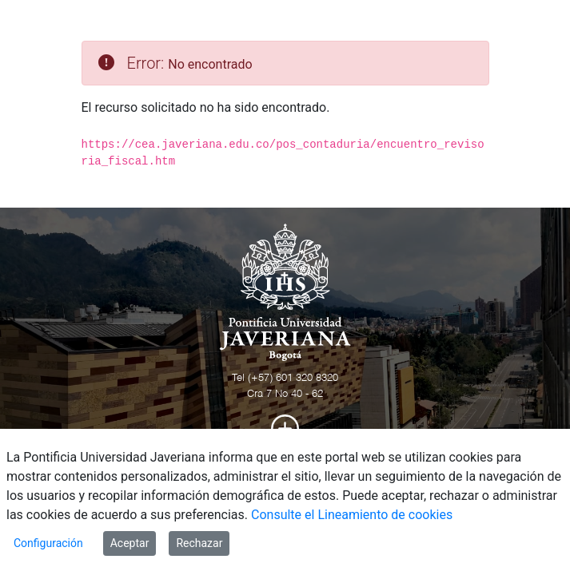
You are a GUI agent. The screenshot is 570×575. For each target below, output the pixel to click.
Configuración (48, 543)
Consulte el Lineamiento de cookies (351, 514)
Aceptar (129, 543)
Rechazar (199, 543)
